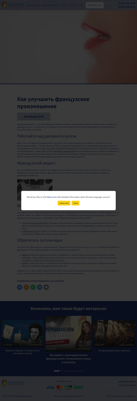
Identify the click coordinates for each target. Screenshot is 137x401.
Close (75, 203)
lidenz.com (52, 197)
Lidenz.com (64, 203)
